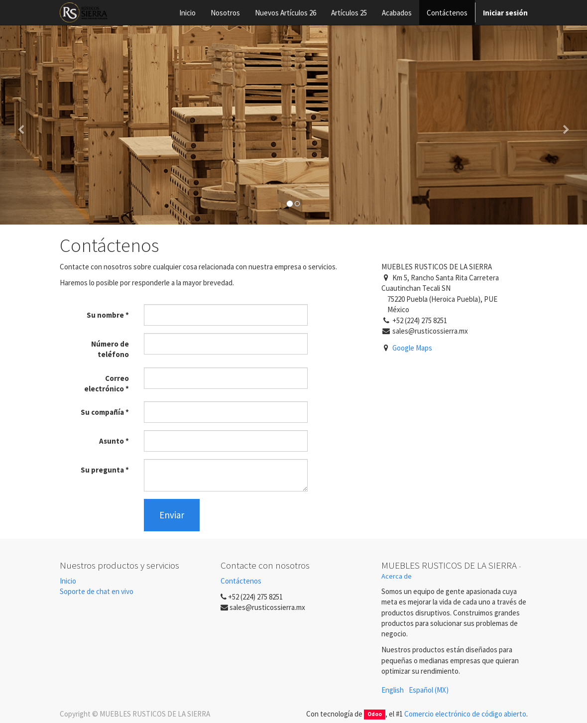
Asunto (111, 441)
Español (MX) (429, 690)
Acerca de (396, 576)
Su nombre (105, 315)
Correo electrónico (106, 383)
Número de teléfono (110, 349)
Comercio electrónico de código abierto (465, 714)
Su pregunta (102, 470)
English (392, 690)
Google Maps (412, 348)
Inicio (68, 581)
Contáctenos (241, 581)
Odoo (374, 714)
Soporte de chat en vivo (96, 591)
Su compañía (102, 412)
